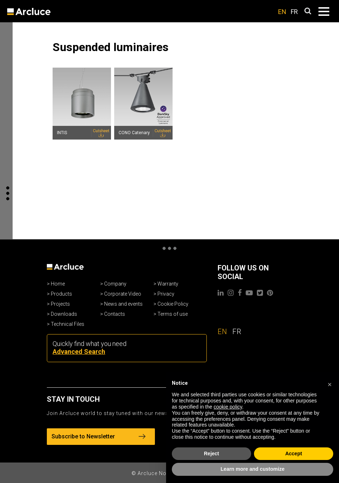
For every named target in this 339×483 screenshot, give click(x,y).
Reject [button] (211, 453)
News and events (123, 304)
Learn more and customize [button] (252, 469)
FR (294, 11)
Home (58, 284)
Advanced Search (79, 351)
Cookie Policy (172, 304)
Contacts (114, 314)
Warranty (167, 284)
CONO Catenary (134, 132)
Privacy (165, 294)
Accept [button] (293, 453)
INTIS (62, 132)
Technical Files (67, 324)
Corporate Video (122, 294)
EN (282, 11)
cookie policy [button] (228, 407)
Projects (60, 304)
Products (61, 294)
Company (115, 284)
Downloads (64, 314)
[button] (329, 383)
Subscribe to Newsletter (99, 436)
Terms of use (172, 314)
